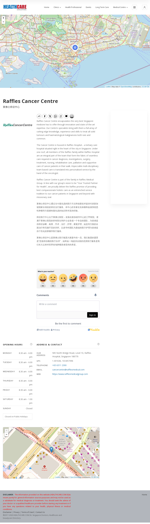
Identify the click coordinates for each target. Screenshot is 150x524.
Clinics (57, 7)
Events (88, 7)
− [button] (3, 22)
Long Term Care (102, 7)
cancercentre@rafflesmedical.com (68, 369)
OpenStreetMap (126, 87)
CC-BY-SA (145, 87)
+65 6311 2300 (59, 365)
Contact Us (40, 512)
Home (46, 7)
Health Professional (73, 7)
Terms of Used (27, 512)
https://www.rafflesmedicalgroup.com (70, 374)
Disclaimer (7, 512)
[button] (144, 7)
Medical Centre (120, 7)
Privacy (16, 512)
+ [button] (3, 18)
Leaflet (108, 87)
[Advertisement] (128, 157)
